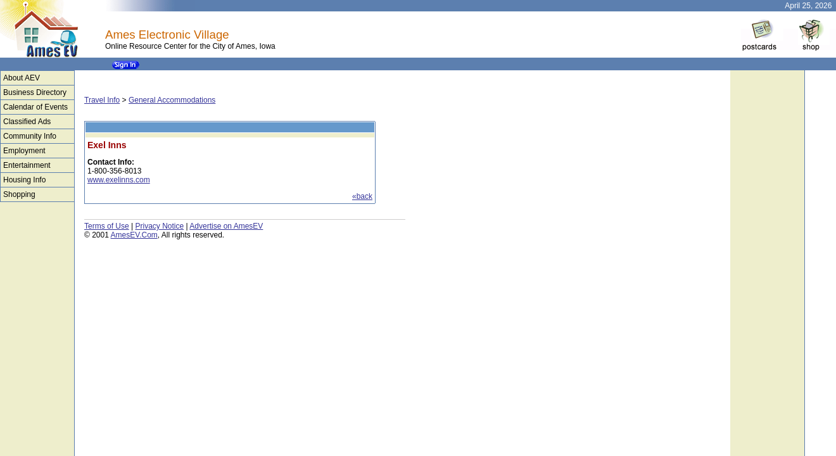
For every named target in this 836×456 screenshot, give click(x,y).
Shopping (19, 194)
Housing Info (24, 179)
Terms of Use (106, 226)
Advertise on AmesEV (226, 226)
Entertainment (27, 165)
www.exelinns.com (118, 179)
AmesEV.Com (134, 235)
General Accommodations (172, 100)
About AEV (21, 77)
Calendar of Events (35, 107)
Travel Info (102, 100)
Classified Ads (27, 121)
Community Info (29, 136)
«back (362, 196)
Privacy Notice (159, 226)
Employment (24, 150)
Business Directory (34, 92)
